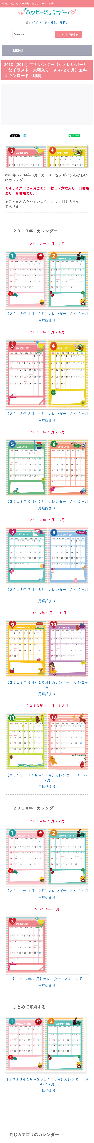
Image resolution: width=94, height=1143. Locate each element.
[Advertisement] (48, 103)
